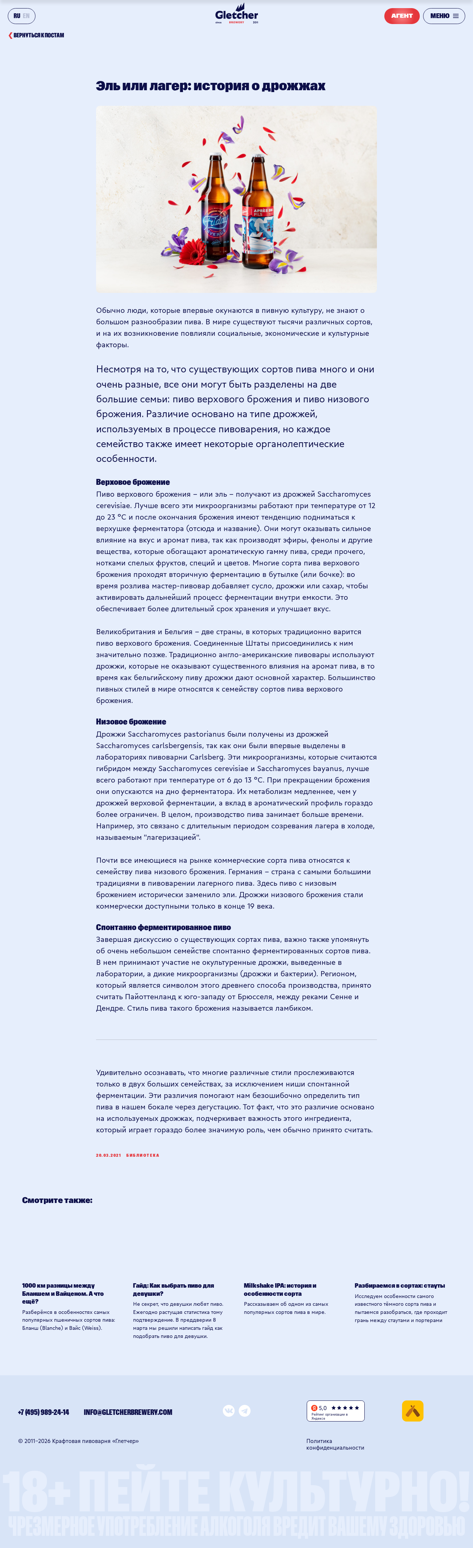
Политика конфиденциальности (335, 1444)
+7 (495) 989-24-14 (43, 1412)
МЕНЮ (440, 16)
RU (17, 16)
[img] (412, 1411)
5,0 (323, 1408)
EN (26, 16)
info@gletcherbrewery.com (128, 1412)
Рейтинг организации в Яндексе (330, 1416)
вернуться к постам (36, 35)
